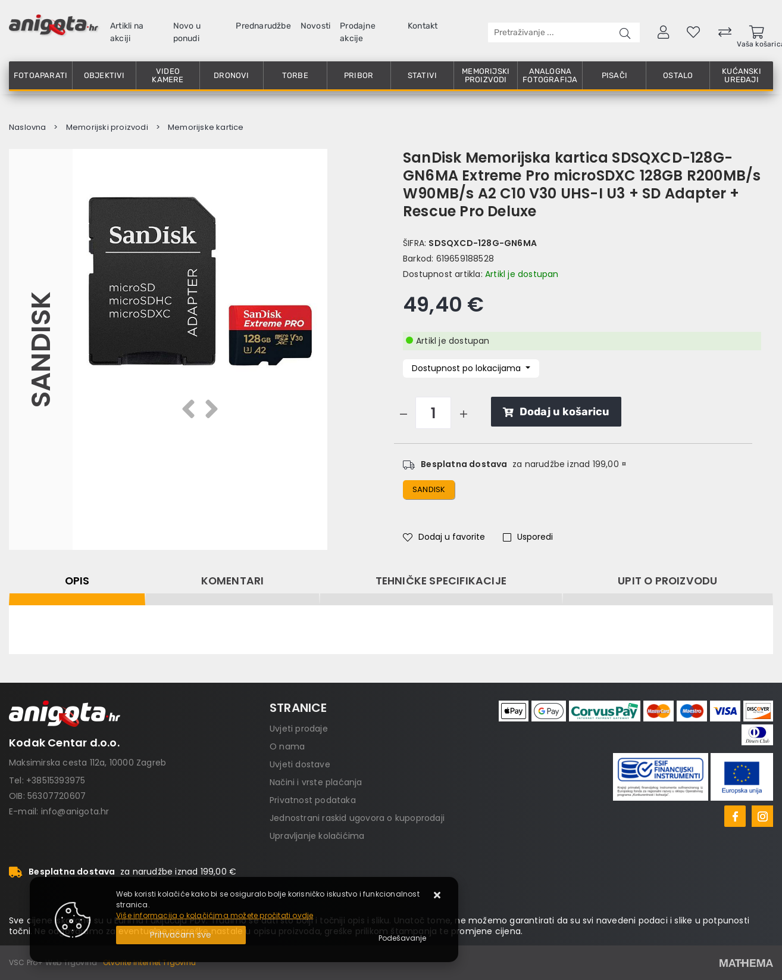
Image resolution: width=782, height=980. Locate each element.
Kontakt (422, 26)
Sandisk (41, 349)
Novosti (315, 26)
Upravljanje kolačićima (317, 836)
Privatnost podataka (313, 800)
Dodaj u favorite (444, 537)
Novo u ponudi (187, 32)
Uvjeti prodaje (299, 729)
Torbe (295, 75)
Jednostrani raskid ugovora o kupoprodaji (357, 818)
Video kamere (167, 75)
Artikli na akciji (126, 32)
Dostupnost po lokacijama (467, 368)
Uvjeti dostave (300, 764)
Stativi (422, 75)
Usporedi (528, 537)
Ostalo (678, 75)
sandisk (428, 489)
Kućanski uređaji (741, 75)
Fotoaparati (40, 75)
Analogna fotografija (550, 75)
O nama (287, 746)
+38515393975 (55, 780)
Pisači (614, 75)
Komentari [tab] (232, 581)
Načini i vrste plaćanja (316, 782)
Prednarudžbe (263, 26)
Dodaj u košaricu (556, 411)
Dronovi (231, 75)
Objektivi (104, 75)
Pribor (358, 75)
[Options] (402, 938)
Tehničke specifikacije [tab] (441, 581)
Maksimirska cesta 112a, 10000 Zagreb (87, 763)
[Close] (181, 935)
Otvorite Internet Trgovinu (149, 962)
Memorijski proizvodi (485, 75)
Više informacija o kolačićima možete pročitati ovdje (214, 915)
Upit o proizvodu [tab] (667, 581)
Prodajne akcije (358, 32)
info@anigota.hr (75, 811)
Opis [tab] (77, 581)
